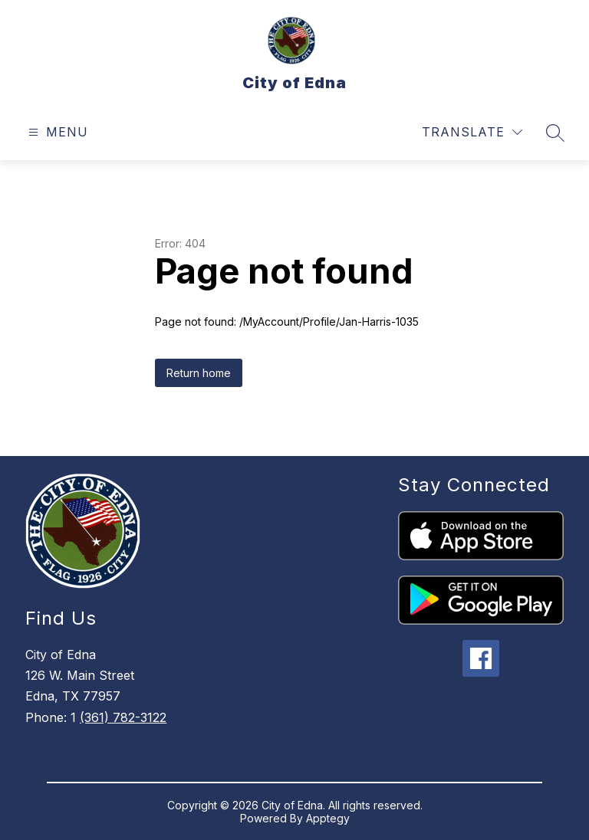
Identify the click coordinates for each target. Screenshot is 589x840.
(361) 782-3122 (123, 717)
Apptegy (328, 818)
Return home (198, 372)
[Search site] (555, 132)
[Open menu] (56, 132)
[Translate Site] (472, 132)
